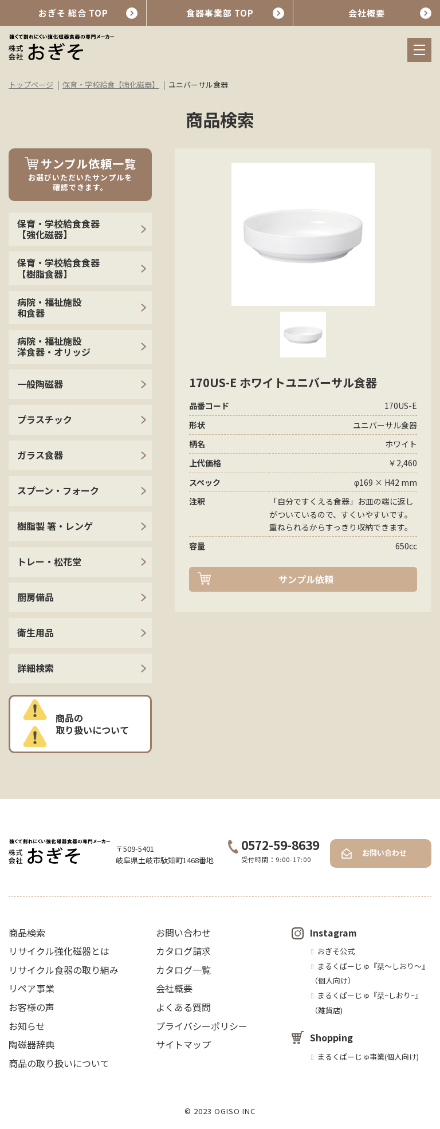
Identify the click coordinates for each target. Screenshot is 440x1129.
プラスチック (44, 419)
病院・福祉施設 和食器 (49, 307)
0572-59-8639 (273, 844)
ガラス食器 (40, 455)
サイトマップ (183, 1044)
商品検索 (27, 932)
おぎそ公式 (336, 951)
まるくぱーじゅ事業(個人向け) (368, 1056)
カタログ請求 (183, 951)
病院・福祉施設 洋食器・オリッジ (54, 346)
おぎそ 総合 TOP (73, 13)
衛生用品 (35, 632)
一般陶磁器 (40, 384)
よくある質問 (183, 1007)
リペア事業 (31, 988)
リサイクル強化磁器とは (59, 951)
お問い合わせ (384, 852)
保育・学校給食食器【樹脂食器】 (58, 267)
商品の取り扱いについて (92, 724)
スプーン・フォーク (58, 490)
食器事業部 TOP (220, 13)
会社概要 (366, 13)
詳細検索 (35, 668)
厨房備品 (35, 597)
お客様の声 (31, 1007)
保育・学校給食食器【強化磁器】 (58, 229)
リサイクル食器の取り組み (64, 970)
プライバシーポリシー (201, 1026)
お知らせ (27, 1026)
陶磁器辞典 (31, 1044)
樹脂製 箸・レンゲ (55, 526)
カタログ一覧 (183, 970)
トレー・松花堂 (49, 561)
